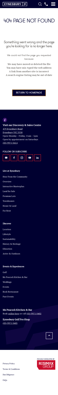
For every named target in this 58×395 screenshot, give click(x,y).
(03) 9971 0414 (10, 142)
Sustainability (9, 239)
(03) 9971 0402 (34, 313)
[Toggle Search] (40, 4)
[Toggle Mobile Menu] (53, 4)
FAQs (5, 380)
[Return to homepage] (15, 4)
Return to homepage (29, 93)
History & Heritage (12, 244)
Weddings (7, 282)
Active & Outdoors (11, 253)
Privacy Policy (9, 363)
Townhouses (8, 201)
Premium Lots (9, 196)
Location (7, 229)
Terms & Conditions (11, 369)
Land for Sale (9, 191)
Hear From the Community (15, 176)
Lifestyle (7, 234)
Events (6, 286)
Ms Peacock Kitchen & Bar (15, 277)
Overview (7, 181)
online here (13, 313)
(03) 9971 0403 (10, 323)
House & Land (9, 205)
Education (7, 248)
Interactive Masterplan (13, 186)
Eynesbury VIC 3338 (12, 132)
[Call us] (46, 4)
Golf (5, 272)
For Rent (7, 210)
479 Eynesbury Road (12, 128)
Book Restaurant (10, 291)
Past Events (8, 296)
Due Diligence (8, 374)
